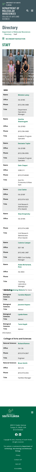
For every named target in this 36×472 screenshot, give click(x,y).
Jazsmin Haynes (24, 305)
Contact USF (18, 460)
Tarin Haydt (22, 324)
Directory (8, 34)
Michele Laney (23, 95)
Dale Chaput (23, 165)
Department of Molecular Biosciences (10, 11)
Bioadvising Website (17, 290)
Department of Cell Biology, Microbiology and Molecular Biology (18, 448)
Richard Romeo (24, 343)
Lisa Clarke (22, 190)
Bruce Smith (22, 363)
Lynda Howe (22, 314)
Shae (24, 214)
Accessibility (18, 468)
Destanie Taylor (24, 143)
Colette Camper (24, 243)
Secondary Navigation (13, 39)
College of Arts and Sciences (10, 17)
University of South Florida (11, 4)
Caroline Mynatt (24, 295)
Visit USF (18, 464)
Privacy (18, 455)
